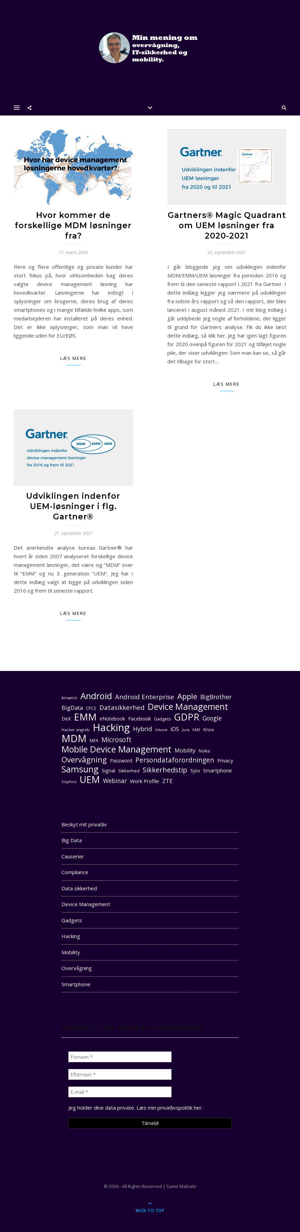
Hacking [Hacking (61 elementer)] (111, 727)
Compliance (75, 872)
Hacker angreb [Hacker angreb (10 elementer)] (76, 729)
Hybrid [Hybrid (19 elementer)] (142, 729)
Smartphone (76, 984)
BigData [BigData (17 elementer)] (72, 708)
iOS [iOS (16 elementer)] (174, 729)
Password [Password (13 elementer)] (121, 760)
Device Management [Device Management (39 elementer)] (188, 706)
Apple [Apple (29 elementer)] (187, 696)
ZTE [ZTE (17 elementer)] (167, 781)
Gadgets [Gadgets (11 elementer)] (162, 719)
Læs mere (73, 358)
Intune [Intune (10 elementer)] (161, 729)
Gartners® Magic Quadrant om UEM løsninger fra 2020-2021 (227, 225)
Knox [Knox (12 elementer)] (208, 729)
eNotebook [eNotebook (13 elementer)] (112, 718)
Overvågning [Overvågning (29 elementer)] (84, 759)
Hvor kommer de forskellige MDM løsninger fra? (73, 225)
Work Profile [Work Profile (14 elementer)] (144, 781)
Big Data (72, 840)
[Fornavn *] (119, 1057)
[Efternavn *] (119, 1074)
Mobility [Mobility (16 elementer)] (185, 750)
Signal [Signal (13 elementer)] (108, 770)
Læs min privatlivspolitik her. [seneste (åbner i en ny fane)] (169, 1107)
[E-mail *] (119, 1092)
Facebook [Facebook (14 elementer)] (139, 718)
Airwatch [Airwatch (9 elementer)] (69, 697)
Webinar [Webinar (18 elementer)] (115, 781)
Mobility (71, 952)
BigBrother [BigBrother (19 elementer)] (216, 697)
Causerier (73, 856)
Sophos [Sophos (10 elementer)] (69, 781)
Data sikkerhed (79, 888)
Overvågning (77, 968)
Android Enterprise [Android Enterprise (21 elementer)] (144, 696)
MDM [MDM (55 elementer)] (74, 738)
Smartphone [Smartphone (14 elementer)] (217, 770)
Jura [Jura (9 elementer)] (185, 729)
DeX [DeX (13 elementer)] (66, 718)
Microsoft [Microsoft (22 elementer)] (116, 740)
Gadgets (72, 920)
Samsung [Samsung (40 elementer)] (80, 769)
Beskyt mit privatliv (84, 824)
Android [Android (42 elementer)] (96, 696)
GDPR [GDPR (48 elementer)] (186, 717)
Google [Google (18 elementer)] (212, 718)
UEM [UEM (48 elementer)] (90, 779)
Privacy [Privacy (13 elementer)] (225, 760)
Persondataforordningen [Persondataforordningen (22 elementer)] (174, 760)
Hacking (71, 936)
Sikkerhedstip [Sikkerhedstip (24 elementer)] (165, 770)
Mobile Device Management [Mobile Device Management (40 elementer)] (116, 749)
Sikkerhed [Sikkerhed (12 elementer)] (129, 771)
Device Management (86, 904)
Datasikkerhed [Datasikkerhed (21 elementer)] (122, 707)
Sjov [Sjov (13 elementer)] (195, 770)
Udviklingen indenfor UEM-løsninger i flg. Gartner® (73, 506)
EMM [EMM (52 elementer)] (85, 717)
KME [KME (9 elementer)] (196, 729)
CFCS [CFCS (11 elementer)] (91, 708)
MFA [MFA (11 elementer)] (94, 741)
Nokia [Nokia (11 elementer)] (204, 751)
